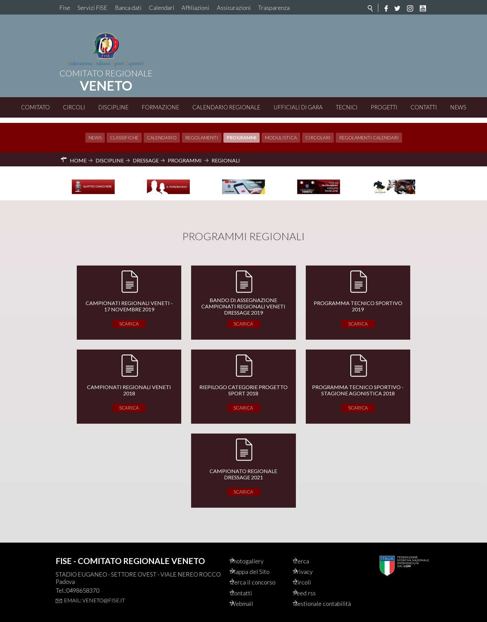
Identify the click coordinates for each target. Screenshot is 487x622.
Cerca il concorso (262, 573)
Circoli (74, 107)
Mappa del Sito (258, 562)
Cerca (309, 550)
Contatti (424, 107)
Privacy (311, 562)
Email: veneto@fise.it (94, 589)
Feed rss (312, 584)
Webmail (250, 595)
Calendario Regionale (226, 107)
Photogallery (256, 550)
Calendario (162, 132)
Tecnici (347, 107)
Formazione (160, 107)
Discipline (113, 107)
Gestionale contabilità (316, 599)
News (458, 107)
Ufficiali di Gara (298, 107)
